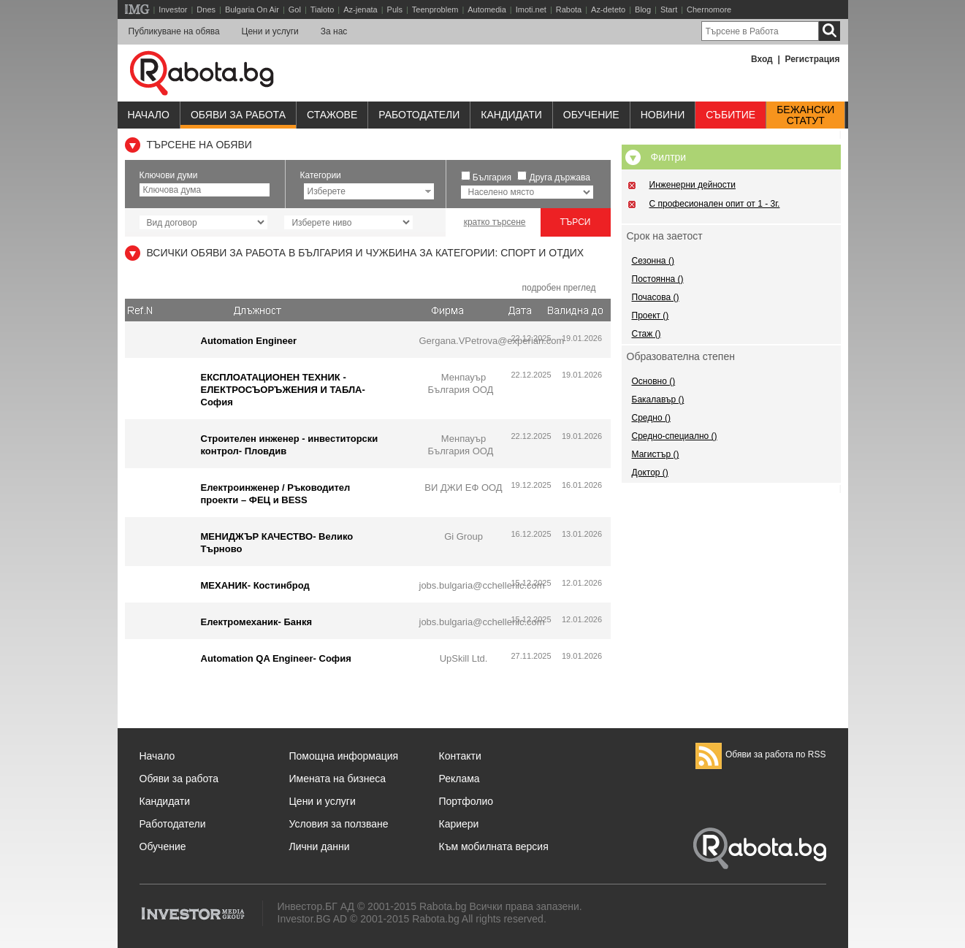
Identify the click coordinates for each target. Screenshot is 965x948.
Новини (663, 115)
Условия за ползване (339, 824)
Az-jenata (360, 9)
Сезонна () (653, 260)
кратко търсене (495, 222)
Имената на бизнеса (337, 778)
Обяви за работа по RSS (760, 754)
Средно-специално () (674, 436)
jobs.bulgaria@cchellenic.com (482, 585)
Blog (643, 9)
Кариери (459, 824)
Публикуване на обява (174, 31)
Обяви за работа (238, 115)
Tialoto (322, 9)
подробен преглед (558, 288)
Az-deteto (608, 9)
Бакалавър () (658, 399)
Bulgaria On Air (252, 9)
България (492, 177)
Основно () (654, 381)
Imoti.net (531, 9)
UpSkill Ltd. (464, 658)
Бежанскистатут (805, 115)
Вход (762, 59)
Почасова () (655, 297)
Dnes (206, 9)
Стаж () (646, 333)
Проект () (650, 315)
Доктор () (650, 472)
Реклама (459, 778)
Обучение (163, 846)
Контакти (460, 756)
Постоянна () (658, 279)
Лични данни (319, 846)
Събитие (730, 115)
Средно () (651, 417)
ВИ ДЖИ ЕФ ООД (463, 487)
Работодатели (418, 115)
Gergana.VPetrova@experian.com (492, 340)
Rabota (568, 9)
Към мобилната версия (494, 846)
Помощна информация (344, 756)
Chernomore (709, 9)
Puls (395, 9)
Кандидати (511, 115)
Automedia (487, 9)
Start (668, 9)
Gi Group (463, 536)
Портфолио (466, 801)
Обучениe (591, 115)
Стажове (332, 115)
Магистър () (655, 454)
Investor (173, 9)
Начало (148, 115)
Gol (295, 9)
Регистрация (812, 59)
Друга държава (560, 177)
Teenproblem (435, 9)
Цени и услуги (270, 31)
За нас (334, 31)
